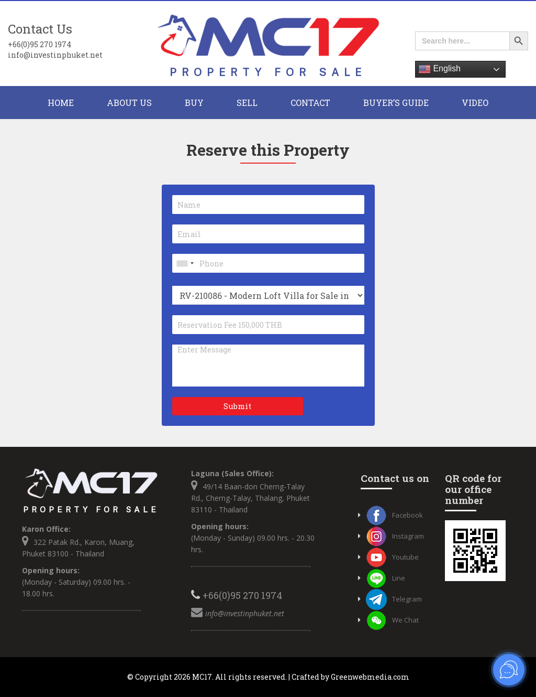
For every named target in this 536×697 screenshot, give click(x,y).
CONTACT (310, 102)
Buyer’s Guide (396, 102)
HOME (61, 102)
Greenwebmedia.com (370, 677)
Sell (247, 102)
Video (475, 102)
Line (385, 578)
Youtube (392, 557)
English (439, 69)
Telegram (394, 599)
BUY (194, 102)
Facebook (394, 515)
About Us (129, 102)
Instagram (395, 536)
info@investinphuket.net (55, 55)
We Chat (392, 620)
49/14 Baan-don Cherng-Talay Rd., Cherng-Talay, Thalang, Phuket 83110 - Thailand (250, 497)
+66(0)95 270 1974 (39, 44)
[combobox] (185, 263)
